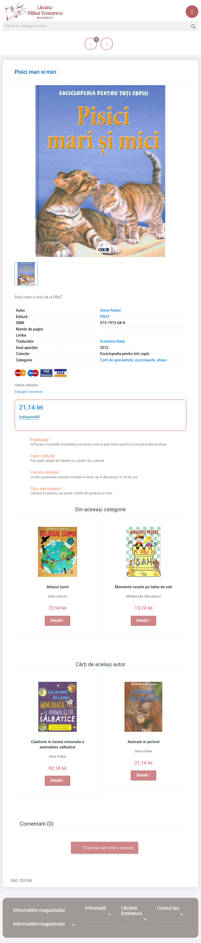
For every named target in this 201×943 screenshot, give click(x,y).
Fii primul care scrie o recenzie (104, 848)
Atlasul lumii (58, 587)
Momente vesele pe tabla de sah (143, 587)
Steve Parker (110, 310)
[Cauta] (100, 26)
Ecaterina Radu (112, 341)
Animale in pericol (143, 741)
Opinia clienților (26, 385)
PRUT (104, 317)
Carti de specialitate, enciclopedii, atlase (133, 360)
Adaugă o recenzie (29, 392)
